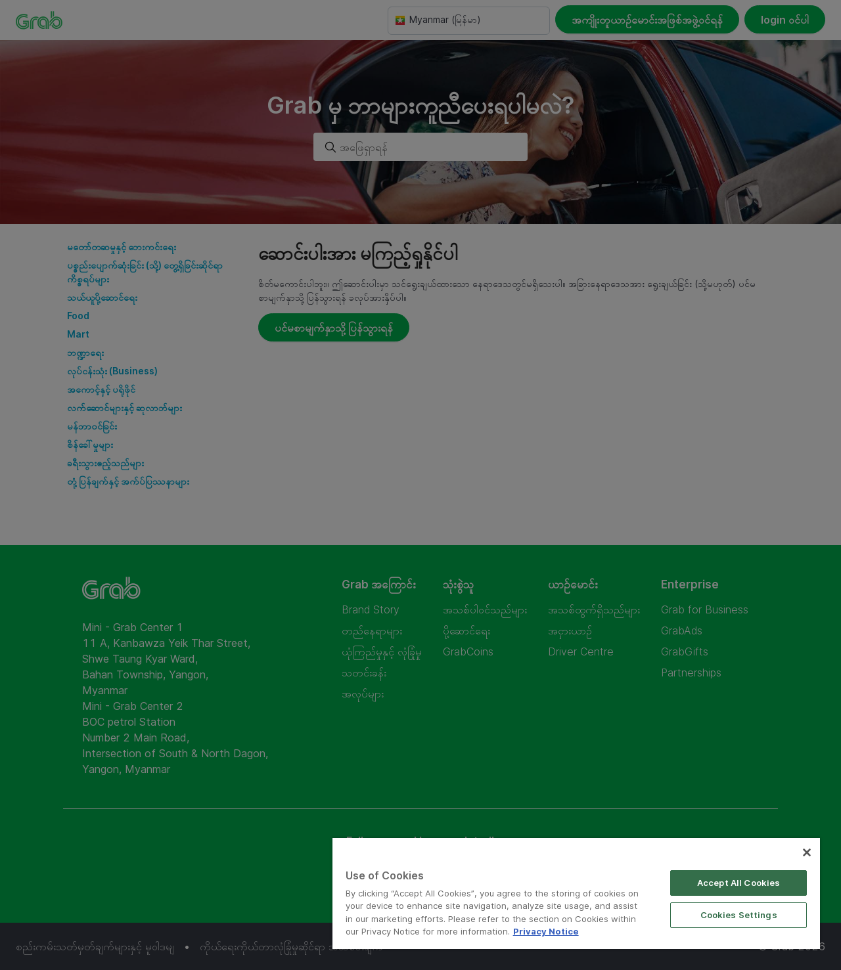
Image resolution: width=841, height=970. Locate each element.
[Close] (807, 852)
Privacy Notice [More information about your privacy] (546, 931)
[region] (576, 893)
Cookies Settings (738, 915)
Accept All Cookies (738, 882)
